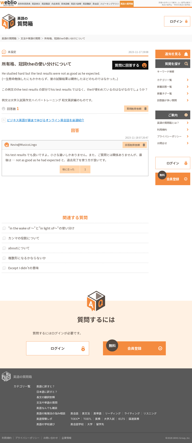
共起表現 (55, 3)
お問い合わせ (50, 438)
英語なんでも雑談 (46, 408)
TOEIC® (75, 419)
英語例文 (36, 3)
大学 (90, 424)
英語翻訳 (87, 3)
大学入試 (109, 419)
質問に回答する (127, 65)
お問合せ (162, 143)
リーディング (113, 413)
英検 (97, 419)
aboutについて (19, 248)
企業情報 (66, 438)
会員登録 (168, 177)
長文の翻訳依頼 (45, 397)
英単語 (97, 413)
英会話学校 (77, 424)
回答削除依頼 (132, 145)
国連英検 (134, 419)
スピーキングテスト (109, 3)
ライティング (132, 413)
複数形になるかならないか (27, 258)
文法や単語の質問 (30, 38)
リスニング (150, 413)
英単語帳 (65, 3)
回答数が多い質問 (167, 100)
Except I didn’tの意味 (23, 268)
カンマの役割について (23, 238)
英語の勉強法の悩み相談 (50, 413)
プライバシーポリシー (169, 136)
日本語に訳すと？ (46, 391)
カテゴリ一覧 (164, 80)
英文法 (86, 413)
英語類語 (46, 3)
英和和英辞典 (24, 3)
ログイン (176, 21)
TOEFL (87, 419)
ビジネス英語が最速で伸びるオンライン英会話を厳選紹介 (45, 120)
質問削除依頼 (134, 108)
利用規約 (162, 129)
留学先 (100, 424)
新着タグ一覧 (164, 93)
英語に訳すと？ (45, 386)
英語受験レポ (44, 419)
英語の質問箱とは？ (168, 122)
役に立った (68, 169)
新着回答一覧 (164, 86)
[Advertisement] (54, 21)
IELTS (121, 419)
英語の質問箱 (126, 3)
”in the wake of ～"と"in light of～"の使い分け (41, 228)
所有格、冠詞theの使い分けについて (64, 38)
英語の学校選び (45, 424)
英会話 (96, 3)
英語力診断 (76, 3)
